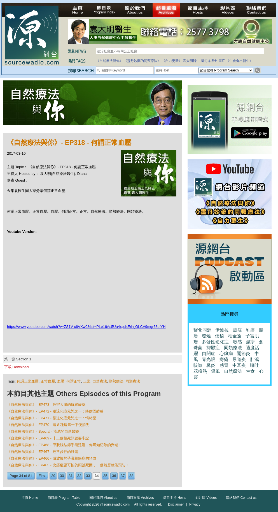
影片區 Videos (206, 498)
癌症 (221, 61)
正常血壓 (48, 381)
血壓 (60, 381)
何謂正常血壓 (28, 381)
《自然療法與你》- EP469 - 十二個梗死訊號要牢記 (48, 438)
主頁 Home (30, 498)
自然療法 (99, 381)
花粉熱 (200, 371)
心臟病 (226, 353)
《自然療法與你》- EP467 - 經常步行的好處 (42, 452)
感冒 (223, 365)
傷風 (215, 371)
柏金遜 (234, 335)
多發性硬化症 (215, 341)
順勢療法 (116, 381)
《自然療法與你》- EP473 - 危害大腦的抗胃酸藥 (46, 404)
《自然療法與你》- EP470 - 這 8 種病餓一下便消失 (48, 425)
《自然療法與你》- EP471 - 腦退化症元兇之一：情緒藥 (51, 418)
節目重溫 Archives (140, 498)
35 (105, 476)
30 (62, 476)
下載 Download (16, 367)
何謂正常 (73, 381)
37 (123, 476)
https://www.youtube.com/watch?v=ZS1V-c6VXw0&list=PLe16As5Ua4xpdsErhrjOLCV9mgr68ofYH (86, 327)
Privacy (194, 504)
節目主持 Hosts (174, 498)
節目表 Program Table (64, 498)
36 (114, 476)
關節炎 (243, 353)
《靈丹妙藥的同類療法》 (142, 61)
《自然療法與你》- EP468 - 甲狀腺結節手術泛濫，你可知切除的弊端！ (64, 445)
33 (88, 476)
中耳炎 (239, 365)
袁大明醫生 (191, 61)
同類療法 (132, 381)
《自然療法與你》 (109, 61)
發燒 (206, 335)
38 (131, 476)
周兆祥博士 (208, 61)
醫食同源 (202, 330)
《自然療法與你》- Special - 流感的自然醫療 (43, 431)
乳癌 (250, 330)
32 (79, 476)
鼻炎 (210, 365)
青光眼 (208, 359)
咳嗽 (197, 365)
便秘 (219, 335)
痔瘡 (223, 359)
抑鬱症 (213, 347)
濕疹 (250, 341)
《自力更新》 (172, 61)
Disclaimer (176, 504)
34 (97, 476)
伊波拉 (222, 330)
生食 (250, 371)
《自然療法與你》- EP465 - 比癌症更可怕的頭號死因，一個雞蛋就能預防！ (68, 465)
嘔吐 (254, 365)
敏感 (237, 341)
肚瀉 (254, 359)
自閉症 (208, 353)
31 (71, 476)
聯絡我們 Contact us (241, 498)
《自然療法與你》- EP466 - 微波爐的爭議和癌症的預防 (51, 458)
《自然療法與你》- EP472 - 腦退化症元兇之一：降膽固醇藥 (55, 411)
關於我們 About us (103, 498)
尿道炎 (239, 359)
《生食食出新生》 (239, 61)
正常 (86, 381)
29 (53, 476)
